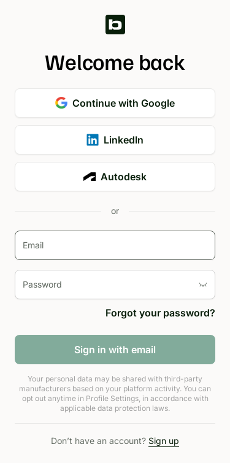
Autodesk (115, 176)
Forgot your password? (160, 313)
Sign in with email (115, 349)
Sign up (163, 440)
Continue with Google (115, 103)
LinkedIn (115, 140)
